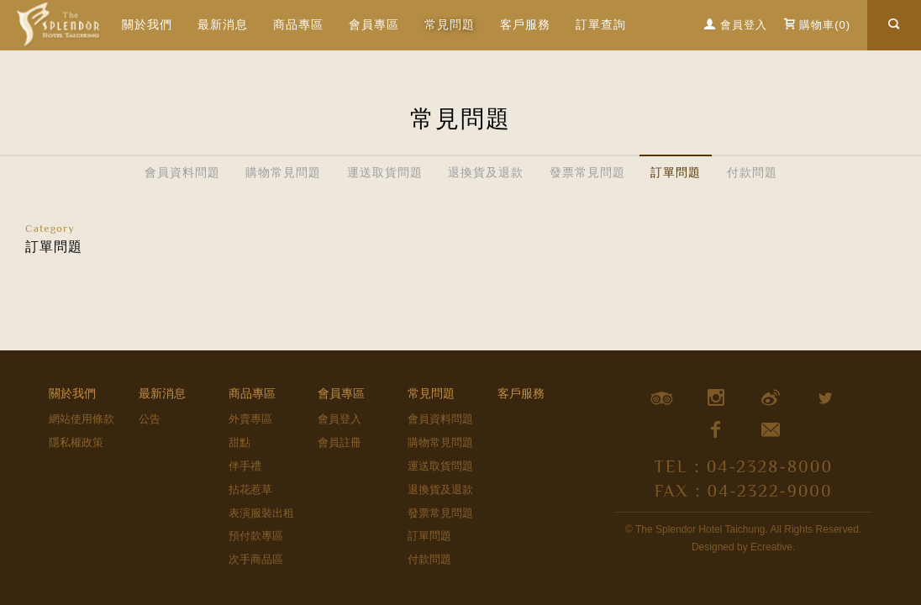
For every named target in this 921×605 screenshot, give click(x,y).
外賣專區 (250, 419)
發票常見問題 (587, 172)
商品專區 (298, 24)
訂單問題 (675, 172)
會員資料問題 (182, 172)
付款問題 (752, 172)
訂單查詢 (601, 24)
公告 (150, 419)
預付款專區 (256, 535)
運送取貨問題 (385, 172)
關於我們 (147, 24)
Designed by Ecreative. (743, 547)
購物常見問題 (283, 172)
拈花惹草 (250, 489)
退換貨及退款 (486, 172)
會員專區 (341, 393)
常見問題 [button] (449, 24)
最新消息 (222, 24)
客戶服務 (525, 24)
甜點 (239, 442)
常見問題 (431, 393)
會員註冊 (339, 442)
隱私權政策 (76, 442)
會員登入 (339, 419)
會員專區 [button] (374, 24)
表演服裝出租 (261, 513)
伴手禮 (245, 466)
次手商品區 (256, 559)
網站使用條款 (81, 419)
